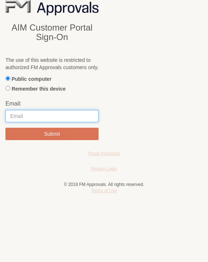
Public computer (32, 79)
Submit (52, 134)
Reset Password (104, 153)
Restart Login (104, 168)
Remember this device (39, 89)
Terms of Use (104, 190)
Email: (13, 103)
